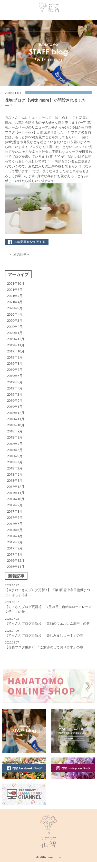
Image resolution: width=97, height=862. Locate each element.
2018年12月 (15, 412)
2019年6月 (15, 375)
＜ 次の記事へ (19, 254)
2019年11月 (15, 345)
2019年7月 (15, 369)
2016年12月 (15, 560)
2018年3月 (15, 468)
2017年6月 (15, 523)
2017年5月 (15, 529)
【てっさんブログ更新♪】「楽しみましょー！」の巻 (44, 635)
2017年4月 (15, 536)
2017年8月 (15, 511)
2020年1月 (15, 332)
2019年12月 (15, 339)
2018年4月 (15, 462)
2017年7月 (15, 517)
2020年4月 (15, 314)
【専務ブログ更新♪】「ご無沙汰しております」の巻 (44, 647)
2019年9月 (15, 357)
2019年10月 (15, 351)
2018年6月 (15, 449)
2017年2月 (15, 548)
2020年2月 (15, 326)
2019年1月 (15, 406)
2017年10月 (15, 499)
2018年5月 (15, 456)
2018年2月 (15, 474)
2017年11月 (15, 492)
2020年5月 (15, 308)
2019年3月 (15, 394)
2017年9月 (15, 505)
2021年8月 (15, 289)
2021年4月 (15, 302)
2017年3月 (15, 542)
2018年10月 (15, 425)
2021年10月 (15, 283)
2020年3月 (15, 320)
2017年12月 (15, 486)
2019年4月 (15, 388)
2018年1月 (15, 480)
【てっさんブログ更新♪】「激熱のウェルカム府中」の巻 (47, 623)
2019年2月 (15, 400)
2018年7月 (15, 443)
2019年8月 (15, 363)
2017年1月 (15, 554)
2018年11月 (15, 419)
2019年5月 (15, 382)
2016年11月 (15, 566)
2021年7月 (15, 295)
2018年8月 (15, 437)
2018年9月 (15, 431)
